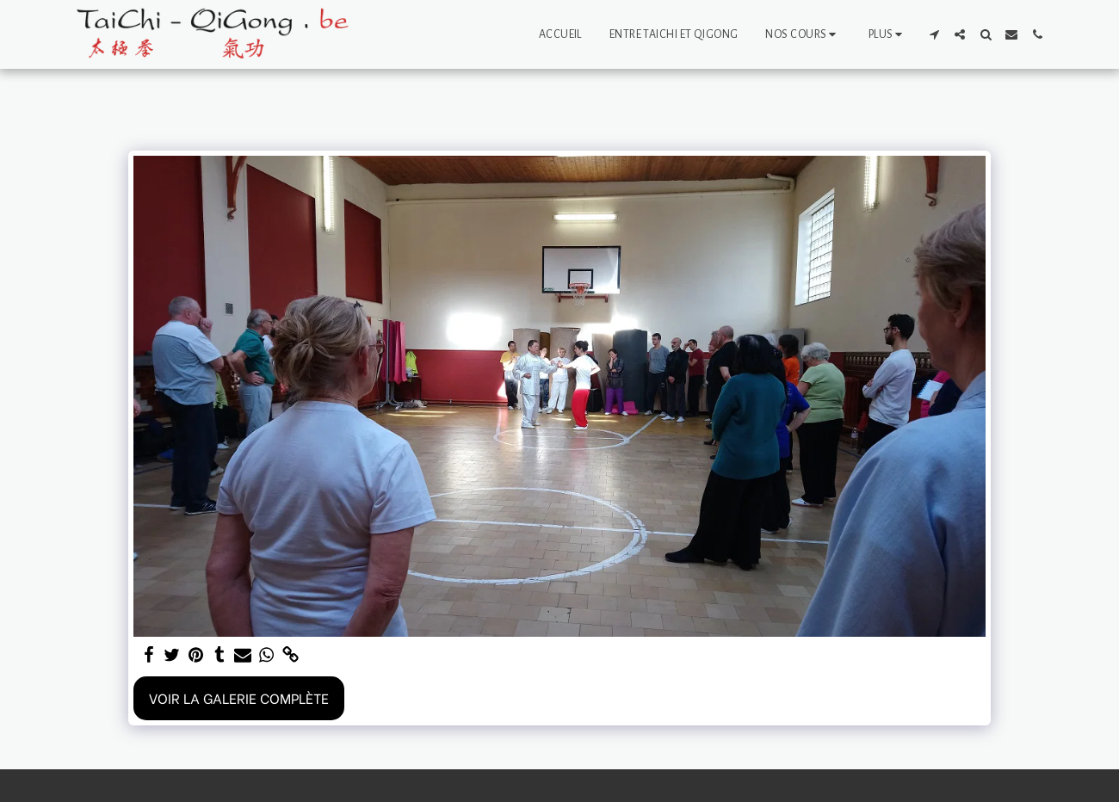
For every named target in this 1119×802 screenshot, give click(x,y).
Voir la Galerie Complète (239, 697)
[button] (802, 34)
